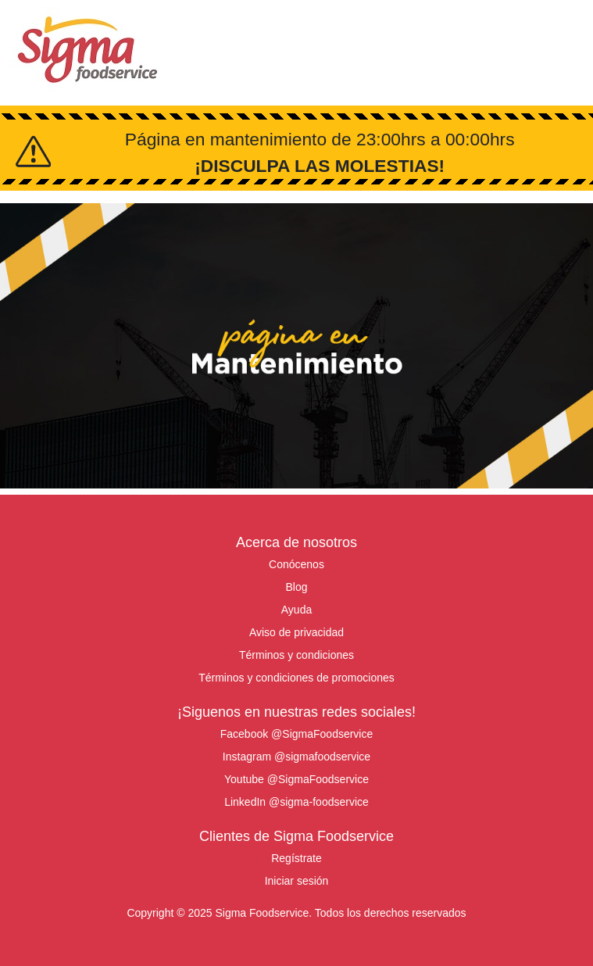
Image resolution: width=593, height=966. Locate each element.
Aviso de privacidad (296, 632)
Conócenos (296, 564)
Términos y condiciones (296, 655)
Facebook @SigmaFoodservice (296, 734)
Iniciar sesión (297, 881)
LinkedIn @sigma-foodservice (296, 802)
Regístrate (296, 858)
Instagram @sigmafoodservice (296, 756)
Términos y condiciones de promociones (296, 677)
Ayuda (296, 609)
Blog (296, 587)
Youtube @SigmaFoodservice (296, 779)
